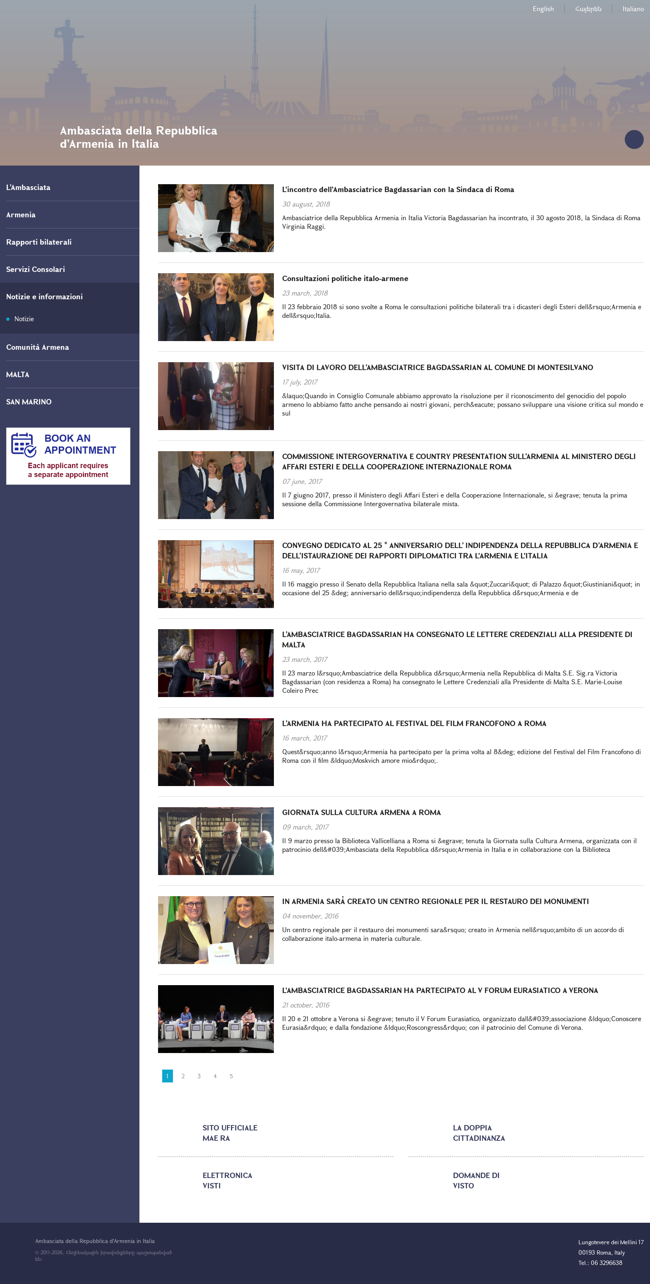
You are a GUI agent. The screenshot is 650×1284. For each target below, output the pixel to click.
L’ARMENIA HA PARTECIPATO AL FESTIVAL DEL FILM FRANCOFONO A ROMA (414, 723)
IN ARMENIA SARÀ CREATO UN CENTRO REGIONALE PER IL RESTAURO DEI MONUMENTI (435, 901)
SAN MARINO (29, 401)
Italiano (633, 8)
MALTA (17, 374)
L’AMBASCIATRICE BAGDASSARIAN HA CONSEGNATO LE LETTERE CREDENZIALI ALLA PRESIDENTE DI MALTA (457, 639)
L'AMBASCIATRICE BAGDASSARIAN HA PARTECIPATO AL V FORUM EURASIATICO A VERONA (440, 990)
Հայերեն (588, 8)
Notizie (24, 318)
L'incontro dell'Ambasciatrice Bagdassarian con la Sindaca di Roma (398, 189)
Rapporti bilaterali (39, 242)
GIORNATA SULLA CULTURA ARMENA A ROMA (361, 812)
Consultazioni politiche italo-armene (345, 278)
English (543, 8)
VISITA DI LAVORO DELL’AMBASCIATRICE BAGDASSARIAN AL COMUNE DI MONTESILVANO (437, 367)
